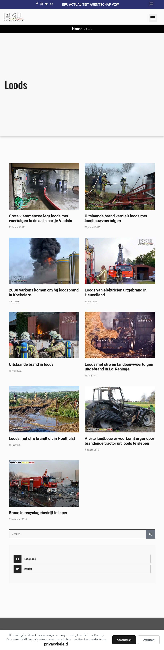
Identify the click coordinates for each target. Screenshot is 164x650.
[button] (151, 4)
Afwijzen (148, 639)
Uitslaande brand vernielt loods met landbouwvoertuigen (116, 218)
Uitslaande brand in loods (31, 364)
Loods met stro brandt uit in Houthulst (42, 438)
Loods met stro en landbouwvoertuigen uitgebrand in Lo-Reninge (119, 367)
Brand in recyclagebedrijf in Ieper (38, 512)
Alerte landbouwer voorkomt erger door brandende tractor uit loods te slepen (119, 441)
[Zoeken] (150, 534)
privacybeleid (56, 644)
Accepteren (124, 639)
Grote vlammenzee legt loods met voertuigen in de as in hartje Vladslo (40, 218)
